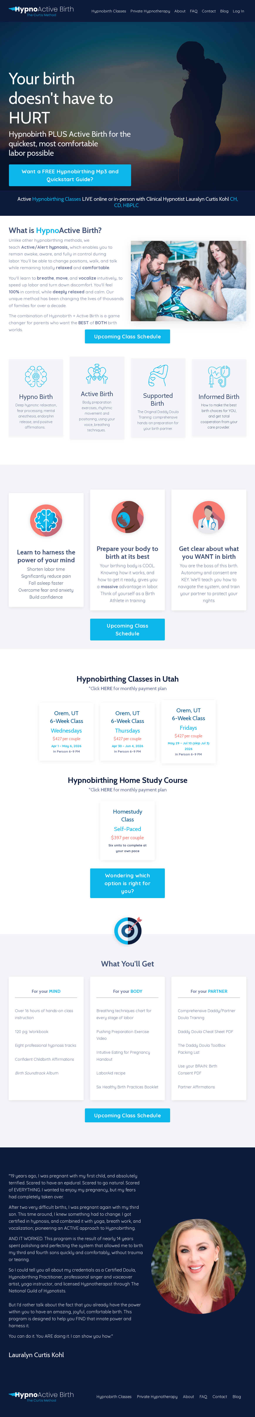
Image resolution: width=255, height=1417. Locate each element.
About (179, 10)
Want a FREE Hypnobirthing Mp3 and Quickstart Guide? (70, 175)
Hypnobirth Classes (106, 10)
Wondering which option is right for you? (127, 884)
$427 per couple (66, 739)
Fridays (188, 729)
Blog (224, 10)
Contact (208, 10)
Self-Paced (127, 830)
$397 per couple (127, 839)
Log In (238, 10)
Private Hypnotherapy (149, 10)
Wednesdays (66, 731)
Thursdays (127, 731)
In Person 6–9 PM (188, 749)
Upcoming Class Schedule (127, 336)
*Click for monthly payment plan (127, 689)
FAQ (193, 10)
